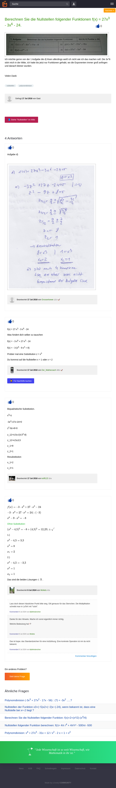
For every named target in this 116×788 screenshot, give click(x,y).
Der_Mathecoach (49, 370)
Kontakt (93, 768)
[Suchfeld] (40, 3)
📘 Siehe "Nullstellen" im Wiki (21, 119)
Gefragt (18, 98)
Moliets (44, 590)
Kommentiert (14, 612)
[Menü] (112, 4)
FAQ (38, 768)
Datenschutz (80, 768)
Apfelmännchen (35, 612)
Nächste (109, 11)
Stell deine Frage (17, 676)
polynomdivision (25, 86)
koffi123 (45, 478)
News (21, 768)
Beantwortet (22, 300)
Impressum (65, 768)
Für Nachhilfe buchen (23, 381)
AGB (30, 768)
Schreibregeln (51, 768)
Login (73, 3)
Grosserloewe (47, 300)
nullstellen (10, 86)
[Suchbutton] (67, 3)
